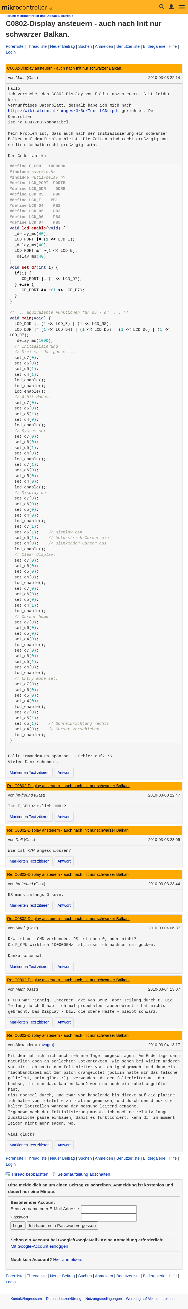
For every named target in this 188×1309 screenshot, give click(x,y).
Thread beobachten (27, 1174)
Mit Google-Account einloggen (39, 1246)
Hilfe (173, 46)
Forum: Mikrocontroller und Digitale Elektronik (39, 15)
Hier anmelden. (67, 1259)
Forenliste (15, 46)
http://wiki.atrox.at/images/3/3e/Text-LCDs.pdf (63, 111)
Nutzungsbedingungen (104, 1299)
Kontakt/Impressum (26, 1299)
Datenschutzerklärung (63, 1299)
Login (11, 52)
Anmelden (104, 46)
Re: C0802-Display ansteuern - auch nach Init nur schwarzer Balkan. (68, 786)
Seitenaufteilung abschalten (81, 1174)
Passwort (19, 1217)
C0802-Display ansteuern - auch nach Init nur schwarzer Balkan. (64, 68)
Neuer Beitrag (62, 46)
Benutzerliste (128, 46)
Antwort (64, 772)
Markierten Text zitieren (30, 772)
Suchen (85, 46)
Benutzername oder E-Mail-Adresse (45, 1208)
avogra (46, 1045)
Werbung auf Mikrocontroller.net (151, 1299)
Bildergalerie (154, 46)
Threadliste (37, 46)
